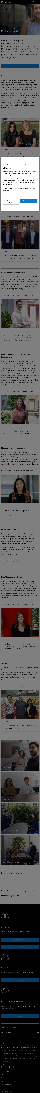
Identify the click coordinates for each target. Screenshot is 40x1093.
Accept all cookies (28, 201)
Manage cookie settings (11, 201)
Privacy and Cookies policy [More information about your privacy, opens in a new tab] (13, 196)
